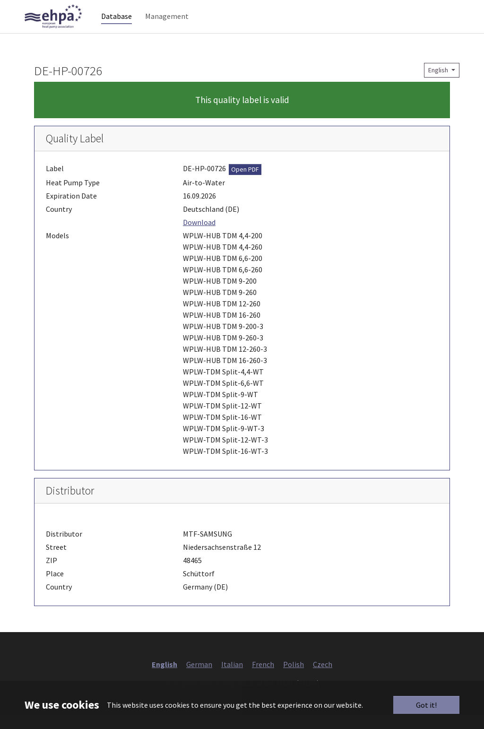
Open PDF (245, 183)
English (438, 84)
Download (199, 236)
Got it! (426, 705)
